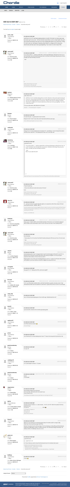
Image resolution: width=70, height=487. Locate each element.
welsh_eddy (10, 34)
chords (65, 484)
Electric (18, 24)
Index (5, 10)
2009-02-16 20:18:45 (62, 307)
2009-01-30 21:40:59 (62, 268)
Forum (63, 7)
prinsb (9, 333)
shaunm (9, 250)
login (9, 29)
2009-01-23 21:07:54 (62, 36)
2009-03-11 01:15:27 (62, 402)
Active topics (53, 18)
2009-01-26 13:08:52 (62, 202)
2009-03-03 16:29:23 (61, 334)
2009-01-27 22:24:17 (43, 220)
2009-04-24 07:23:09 (61, 436)
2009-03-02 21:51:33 (62, 321)
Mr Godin (10, 279)
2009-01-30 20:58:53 (61, 252)
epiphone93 (10, 320)
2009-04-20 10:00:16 (62, 420)
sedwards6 (10, 127)
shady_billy (10, 293)
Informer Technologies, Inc (42, 476)
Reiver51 (10, 419)
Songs (13, 7)
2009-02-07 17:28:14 (62, 295)
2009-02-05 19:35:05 (43, 281)
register (12, 29)
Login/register (63, 3)
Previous (42, 27)
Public (31, 7)
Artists (21, 7)
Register (17, 10)
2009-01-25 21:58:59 (62, 141)
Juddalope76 (11, 360)
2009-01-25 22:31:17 (62, 184)
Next (65, 27)
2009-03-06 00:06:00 (61, 361)
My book (43, 7)
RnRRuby (10, 455)
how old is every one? (11, 22)
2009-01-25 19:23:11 (62, 128)
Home (6, 7)
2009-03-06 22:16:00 (39, 374)
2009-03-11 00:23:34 (62, 388)
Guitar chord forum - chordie (9, 24)
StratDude (10, 218)
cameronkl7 (10, 51)
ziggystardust (11, 387)
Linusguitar (10, 266)
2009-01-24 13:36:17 (43, 52)
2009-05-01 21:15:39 (62, 456)
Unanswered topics (63, 18)
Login (22, 10)
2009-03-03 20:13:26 (61, 346)
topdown (10, 92)
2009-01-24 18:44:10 (62, 114)
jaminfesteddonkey (12, 345)
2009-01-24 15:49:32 (62, 93)
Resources (54, 7)
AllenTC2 (10, 200)
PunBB (28, 476)
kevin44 (9, 306)
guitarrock (10, 435)
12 (62, 27)
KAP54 (9, 401)
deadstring (10, 140)
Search (11, 10)
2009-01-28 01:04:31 (62, 234)
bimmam (10, 113)
